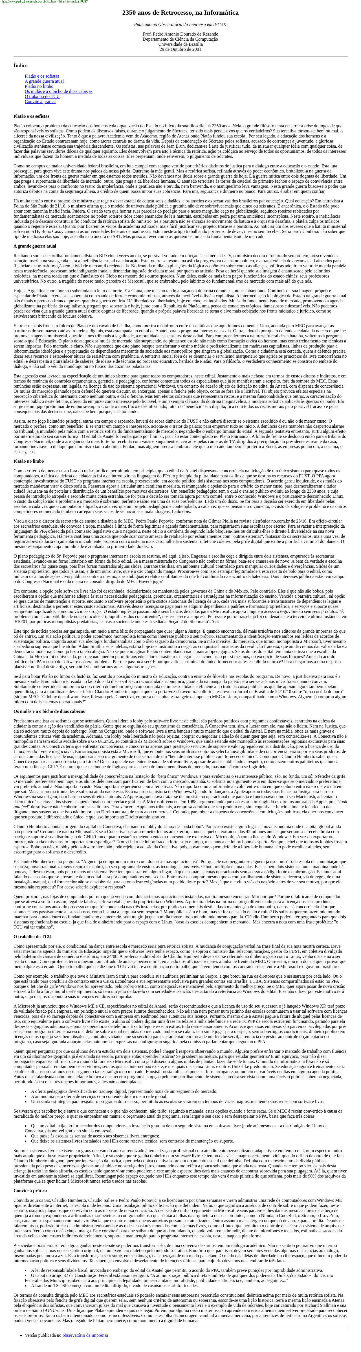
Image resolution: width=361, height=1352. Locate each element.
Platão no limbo (39, 86)
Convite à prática (40, 101)
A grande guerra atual (44, 81)
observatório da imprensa (85, 1335)
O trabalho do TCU (42, 96)
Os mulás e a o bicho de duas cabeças (59, 91)
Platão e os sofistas (42, 76)
